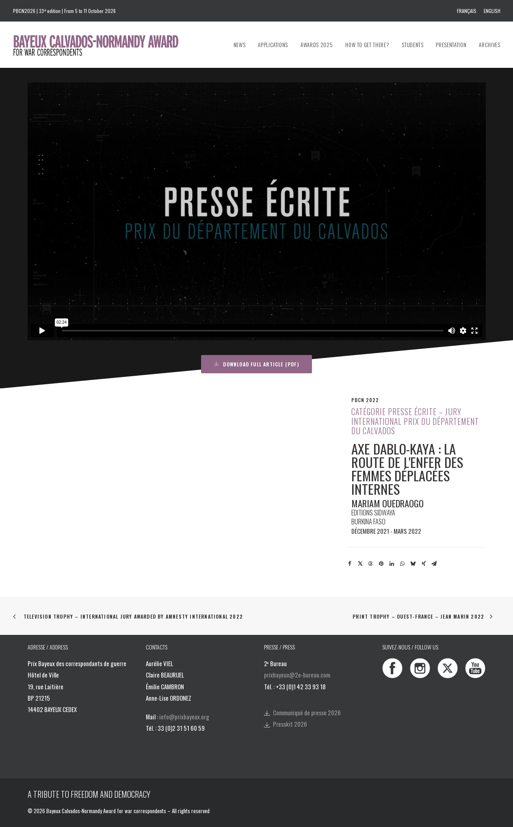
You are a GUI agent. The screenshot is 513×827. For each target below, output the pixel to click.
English (492, 10)
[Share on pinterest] (381, 564)
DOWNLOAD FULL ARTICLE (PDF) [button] (256, 364)
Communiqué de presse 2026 (307, 712)
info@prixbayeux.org (184, 716)
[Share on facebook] (350, 564)
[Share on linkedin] (392, 564)
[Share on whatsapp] (402, 564)
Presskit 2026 (290, 723)
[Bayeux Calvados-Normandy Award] (99, 44)
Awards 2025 (317, 45)
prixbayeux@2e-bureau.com (297, 674)
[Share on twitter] (360, 564)
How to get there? (367, 45)
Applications (273, 45)
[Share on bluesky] (413, 564)
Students (412, 45)
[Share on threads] (371, 564)
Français (466, 10)
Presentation (451, 45)
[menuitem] (468, 11)
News (240, 45)
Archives (489, 45)
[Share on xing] (424, 564)
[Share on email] (434, 564)
